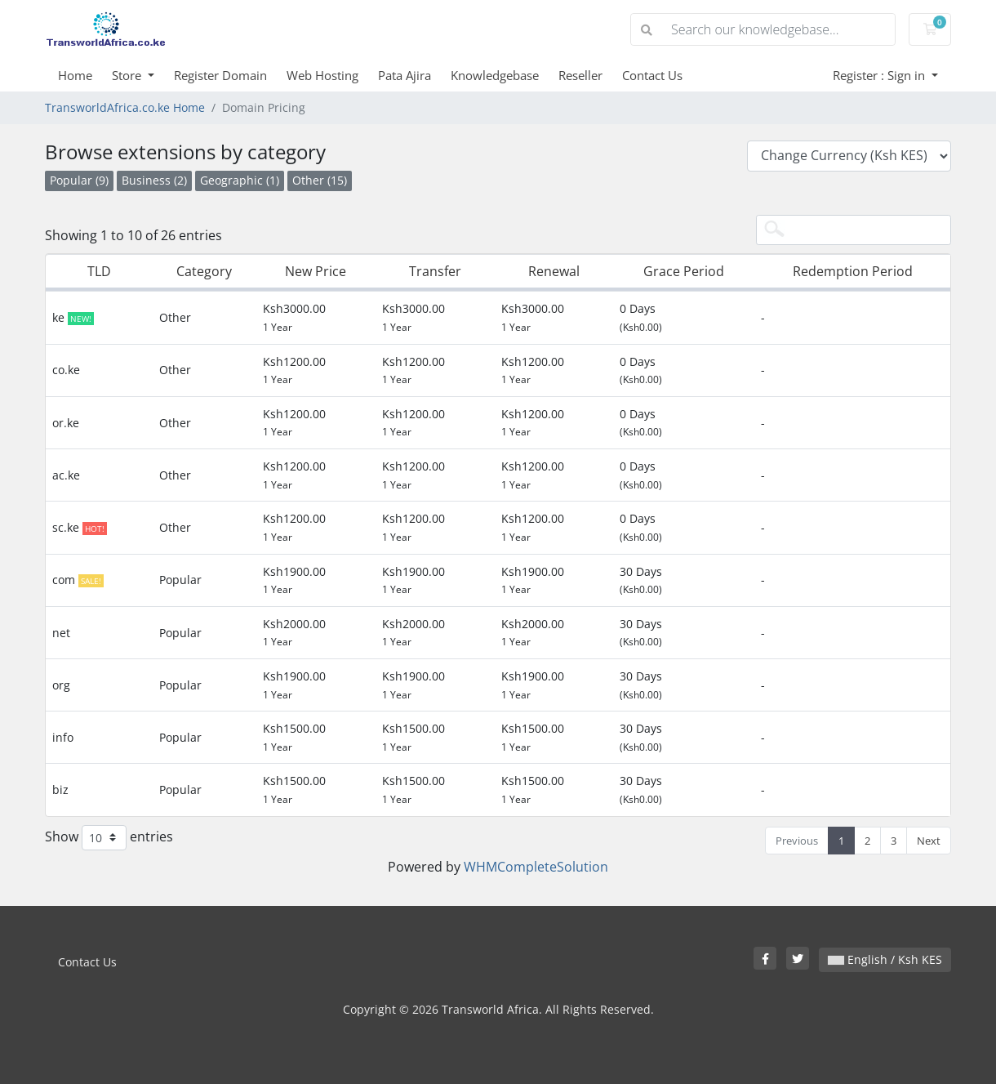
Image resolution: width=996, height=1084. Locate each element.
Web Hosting (322, 75)
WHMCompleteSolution (536, 867)
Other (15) (319, 180)
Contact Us (652, 75)
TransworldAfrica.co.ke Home (125, 107)
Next (928, 840)
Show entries (109, 837)
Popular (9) (79, 180)
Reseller (580, 75)
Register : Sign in (880, 75)
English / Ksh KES (885, 959)
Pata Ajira (404, 75)
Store (128, 75)
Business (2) (154, 180)
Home (75, 75)
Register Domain (220, 75)
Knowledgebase (495, 75)
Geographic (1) (239, 180)
